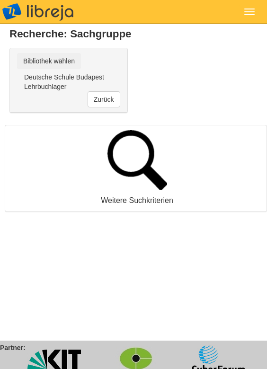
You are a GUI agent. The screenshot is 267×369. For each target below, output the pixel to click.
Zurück (104, 99)
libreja (37, 12)
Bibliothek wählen (49, 61)
